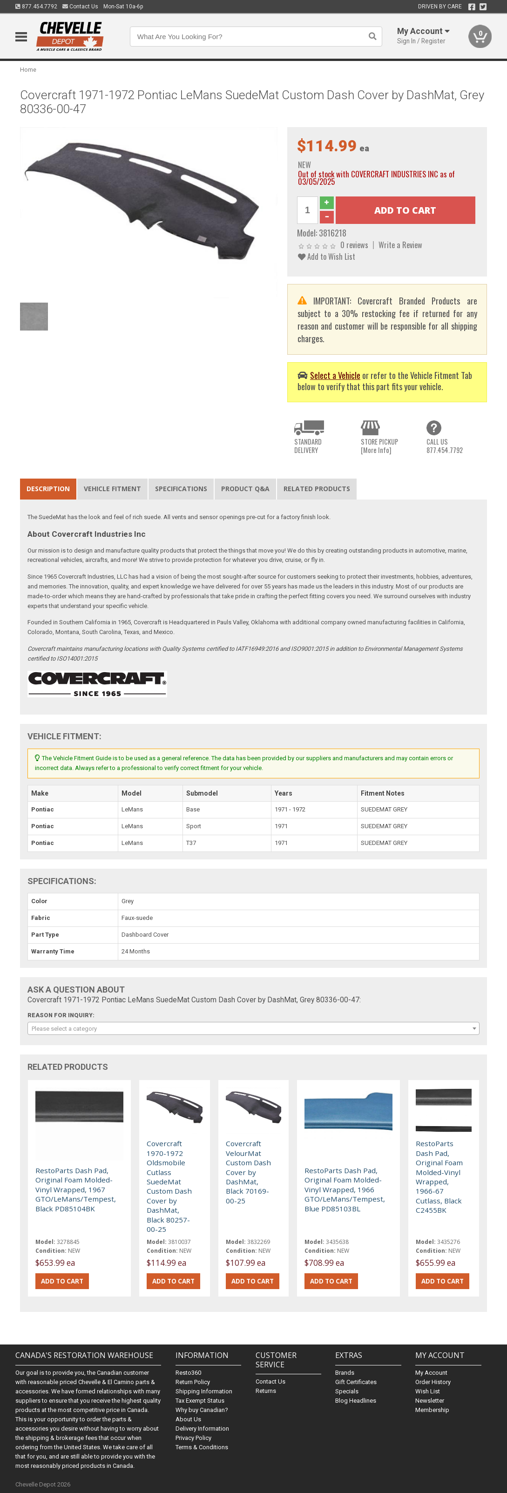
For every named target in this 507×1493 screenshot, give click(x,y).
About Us (188, 1419)
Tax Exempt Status (200, 1400)
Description (48, 488)
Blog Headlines (355, 1400)
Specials (346, 1391)
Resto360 (188, 1372)
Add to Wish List (326, 256)
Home (28, 69)
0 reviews (354, 244)
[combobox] (253, 1028)
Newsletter (429, 1400)
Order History (433, 1381)
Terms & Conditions (202, 1447)
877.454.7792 (36, 6)
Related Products (317, 488)
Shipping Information (204, 1391)
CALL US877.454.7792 (444, 446)
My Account (431, 1372)
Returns (266, 1390)
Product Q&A (245, 488)
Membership (432, 1409)
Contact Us (80, 6)
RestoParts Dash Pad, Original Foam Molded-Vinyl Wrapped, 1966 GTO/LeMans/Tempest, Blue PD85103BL (344, 1189)
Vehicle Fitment (112, 488)
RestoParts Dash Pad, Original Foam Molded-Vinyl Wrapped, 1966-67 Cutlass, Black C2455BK (439, 1177)
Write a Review (400, 244)
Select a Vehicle (335, 375)
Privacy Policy (193, 1437)
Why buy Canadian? (202, 1409)
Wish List (427, 1391)
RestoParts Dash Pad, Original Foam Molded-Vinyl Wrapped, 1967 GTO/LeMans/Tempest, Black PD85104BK (75, 1189)
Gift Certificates (356, 1381)
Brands (344, 1372)
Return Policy (193, 1381)
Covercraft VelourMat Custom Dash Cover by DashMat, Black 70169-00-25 (248, 1172)
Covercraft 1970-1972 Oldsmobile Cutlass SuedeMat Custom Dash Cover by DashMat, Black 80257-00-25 (169, 1186)
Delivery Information (202, 1428)
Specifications (181, 488)
